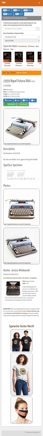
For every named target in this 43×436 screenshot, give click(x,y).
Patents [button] (19, 14)
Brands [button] (6, 10)
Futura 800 (13, 73)
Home (4, 73)
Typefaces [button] (7, 14)
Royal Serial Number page (33, 311)
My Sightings (33, 278)
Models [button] (16, 10)
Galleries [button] (27, 10)
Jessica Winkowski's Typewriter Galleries (12, 278)
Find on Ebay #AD (10, 104)
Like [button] (33, 100)
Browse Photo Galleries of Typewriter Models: (13, 33)
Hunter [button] (17, 100)
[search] (21, 37)
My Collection (26, 278)
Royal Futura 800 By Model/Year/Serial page (17, 313)
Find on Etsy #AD (22, 104)
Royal (8, 73)
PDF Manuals (31, 46)
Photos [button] (25, 100)
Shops (12, 49)
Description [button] (8, 100)
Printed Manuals (22, 46)
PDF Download (7, 65)
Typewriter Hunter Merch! (21, 326)
